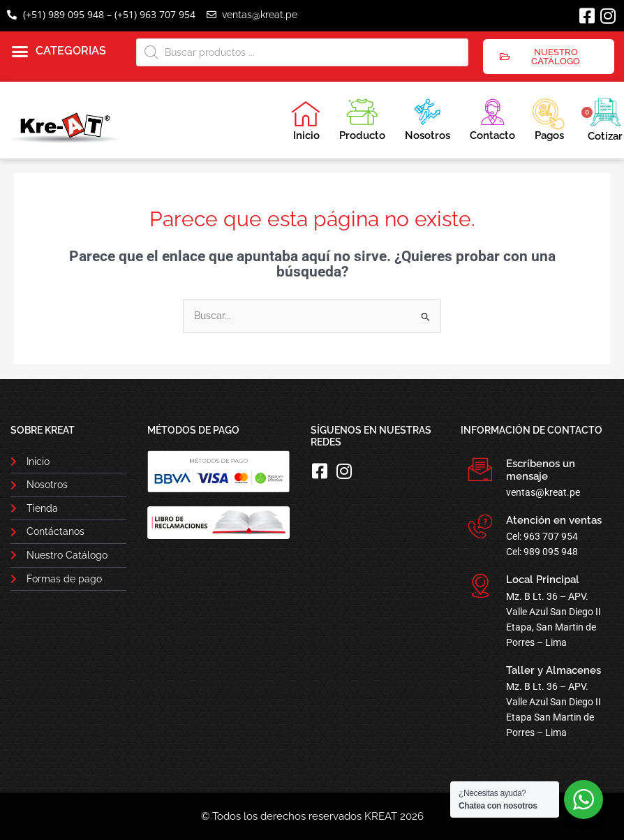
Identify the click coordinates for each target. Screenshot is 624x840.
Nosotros (427, 118)
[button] (59, 51)
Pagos (548, 118)
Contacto (492, 118)
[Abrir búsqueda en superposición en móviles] (302, 52)
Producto (362, 118)
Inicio (306, 121)
